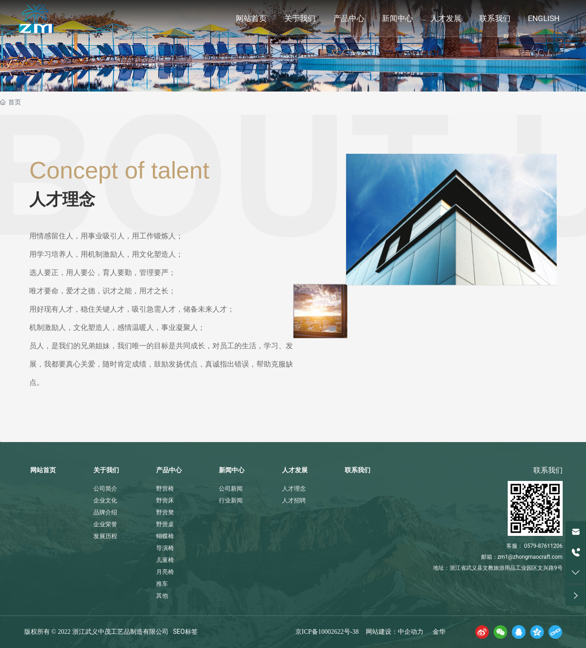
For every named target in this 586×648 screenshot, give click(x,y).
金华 (439, 631)
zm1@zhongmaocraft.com (530, 557)
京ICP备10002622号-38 (326, 631)
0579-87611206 (543, 546)
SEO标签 (185, 631)
